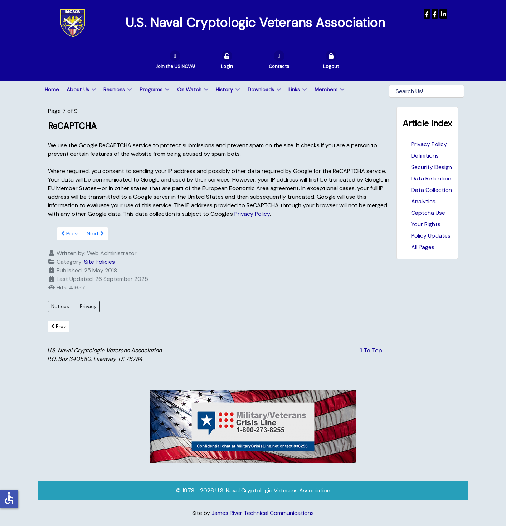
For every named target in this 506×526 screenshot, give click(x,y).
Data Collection (431, 190)
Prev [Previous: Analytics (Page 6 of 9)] (69, 233)
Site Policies (99, 262)
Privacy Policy (429, 144)
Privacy (88, 306)
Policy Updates (431, 235)
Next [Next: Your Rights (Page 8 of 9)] (95, 233)
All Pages (422, 247)
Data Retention (431, 178)
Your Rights (426, 224)
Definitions (425, 155)
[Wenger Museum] (435, 14)
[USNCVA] (427, 14)
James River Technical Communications (262, 513)
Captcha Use (428, 213)
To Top (371, 350)
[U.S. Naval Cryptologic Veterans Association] (72, 22)
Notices (60, 306)
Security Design (431, 167)
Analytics (423, 201)
